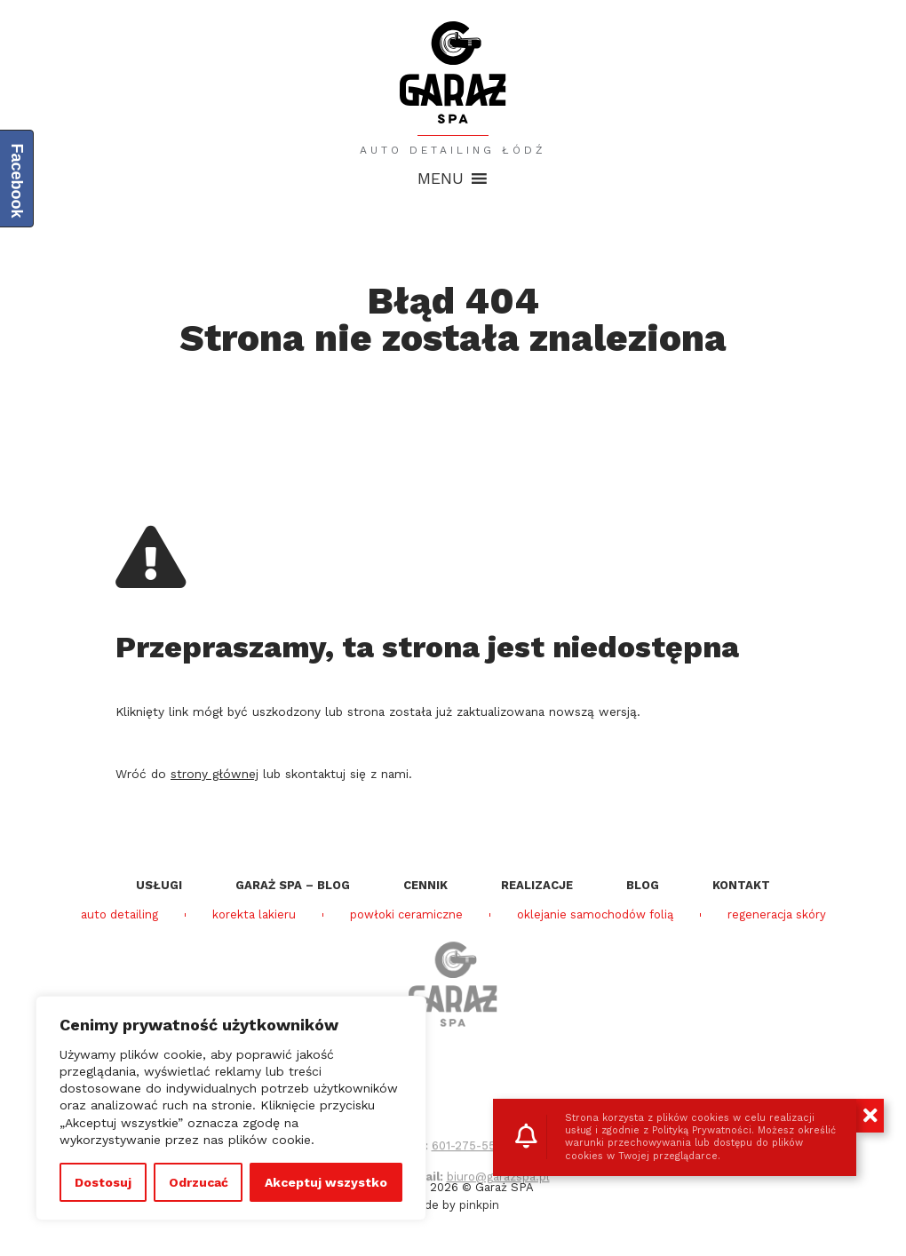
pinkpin (479, 1205)
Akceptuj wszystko (326, 1182)
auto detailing (119, 915)
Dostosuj (103, 1182)
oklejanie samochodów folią (595, 915)
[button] (440, 178)
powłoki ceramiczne (406, 915)
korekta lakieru (254, 915)
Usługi (159, 885)
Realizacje (537, 885)
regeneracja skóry (776, 915)
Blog (642, 885)
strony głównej (214, 774)
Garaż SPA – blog (292, 885)
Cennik (425, 885)
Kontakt (741, 885)
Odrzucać (198, 1182)
